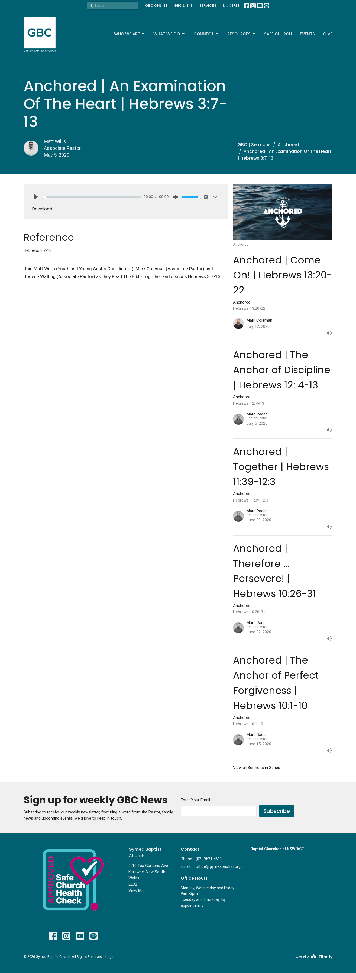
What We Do (169, 34)
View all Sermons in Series (256, 767)
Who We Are (129, 34)
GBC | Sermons (254, 144)
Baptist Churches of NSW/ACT (278, 849)
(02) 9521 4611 (209, 858)
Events (307, 34)
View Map (137, 890)
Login (109, 957)
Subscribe (276, 811)
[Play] (36, 197)
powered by (313, 957)
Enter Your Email (195, 799)
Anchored (288, 144)
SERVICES (207, 5)
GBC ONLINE (156, 5)
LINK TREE (231, 5)
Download (42, 209)
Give (327, 34)
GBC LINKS (183, 5)
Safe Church (278, 34)
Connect (206, 34)
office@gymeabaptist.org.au (220, 866)
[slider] (92, 197)
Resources (241, 34)
